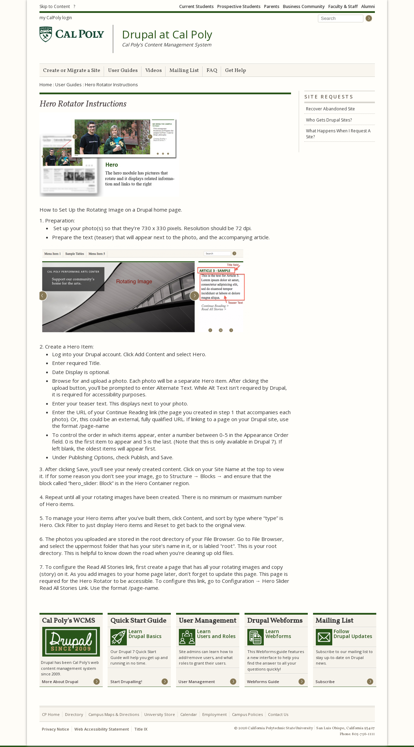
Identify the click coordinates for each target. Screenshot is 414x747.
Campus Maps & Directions (113, 714)
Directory (74, 714)
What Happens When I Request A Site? (338, 134)
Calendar (188, 714)
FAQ (211, 70)
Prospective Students (239, 6)
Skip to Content (54, 6)
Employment (214, 714)
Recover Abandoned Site (330, 109)
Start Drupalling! (126, 681)
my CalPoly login (55, 18)
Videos (153, 70)
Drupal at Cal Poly (167, 34)
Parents (271, 6)
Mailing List (184, 70)
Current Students (196, 6)
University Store (159, 714)
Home (45, 84)
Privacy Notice (55, 729)
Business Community (304, 6)
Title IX (140, 729)
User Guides (123, 70)
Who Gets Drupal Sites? (329, 120)
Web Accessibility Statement (101, 729)
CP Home (51, 714)
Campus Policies (247, 714)
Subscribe (325, 681)
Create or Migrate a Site (71, 70)
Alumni (368, 6)
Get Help (235, 70)
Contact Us (278, 714)
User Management (197, 681)
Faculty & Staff (343, 6)
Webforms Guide (263, 681)
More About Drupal (60, 681)
